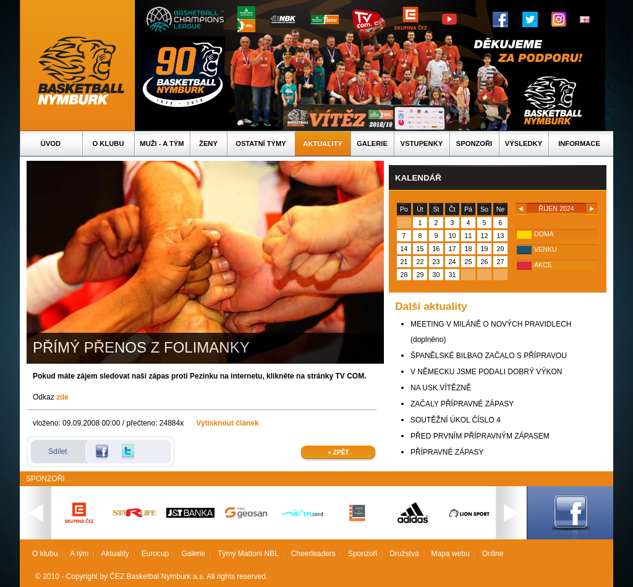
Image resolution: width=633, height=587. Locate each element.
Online (493, 553)
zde (62, 397)
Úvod (51, 143)
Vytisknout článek (227, 423)
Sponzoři (474, 143)
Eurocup (155, 553)
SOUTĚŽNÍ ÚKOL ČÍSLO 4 (455, 420)
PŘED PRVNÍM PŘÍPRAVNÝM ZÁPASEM (480, 436)
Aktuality (322, 143)
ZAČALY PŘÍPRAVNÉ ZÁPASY (462, 404)
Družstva (403, 553)
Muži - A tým (162, 143)
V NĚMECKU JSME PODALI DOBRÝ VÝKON (486, 371)
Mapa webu (450, 553)
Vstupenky (422, 143)
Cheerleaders (313, 553)
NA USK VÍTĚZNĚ (440, 387)
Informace (579, 143)
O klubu (108, 143)
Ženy (208, 143)
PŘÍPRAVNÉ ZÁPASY (446, 452)
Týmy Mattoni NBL (248, 553)
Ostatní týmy (261, 143)
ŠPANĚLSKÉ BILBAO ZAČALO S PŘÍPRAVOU (488, 355)
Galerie (372, 143)
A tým (79, 553)
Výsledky (523, 143)
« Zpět (338, 452)
